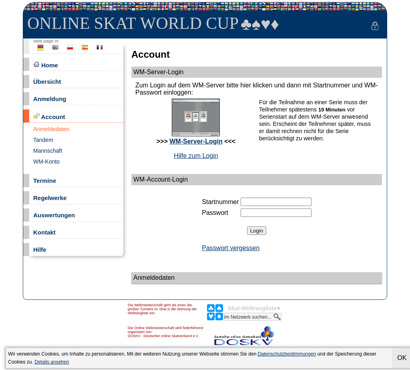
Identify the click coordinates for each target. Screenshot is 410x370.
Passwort (215, 212)
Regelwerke (49, 197)
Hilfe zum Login (196, 155)
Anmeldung (49, 98)
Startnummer (220, 201)
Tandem (43, 140)
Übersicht (47, 81)
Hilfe (39, 249)
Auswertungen (54, 215)
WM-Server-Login (195, 141)
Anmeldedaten (51, 129)
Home (45, 65)
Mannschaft (47, 151)
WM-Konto (46, 161)
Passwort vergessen (230, 248)
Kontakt (44, 232)
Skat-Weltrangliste (252, 308)
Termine (44, 180)
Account (49, 116)
